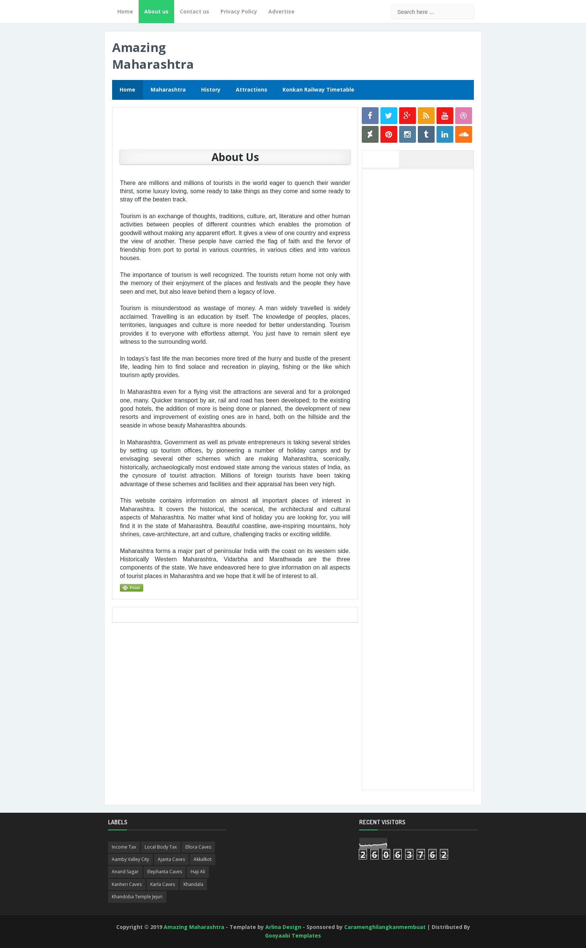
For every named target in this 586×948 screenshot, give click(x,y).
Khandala (193, 884)
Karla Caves (162, 884)
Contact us (194, 11)
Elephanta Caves (164, 871)
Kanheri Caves (127, 884)
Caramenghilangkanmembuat (385, 926)
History (210, 89)
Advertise (281, 11)
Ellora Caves (198, 847)
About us (156, 11)
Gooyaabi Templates (293, 935)
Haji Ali (198, 871)
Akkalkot (203, 859)
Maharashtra (168, 89)
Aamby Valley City (130, 859)
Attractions (251, 89)
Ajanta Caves (171, 859)
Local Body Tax (161, 847)
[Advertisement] (421, 285)
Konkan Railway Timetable (318, 89)
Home (125, 11)
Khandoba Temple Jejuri (137, 896)
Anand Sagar (125, 871)
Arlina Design (283, 926)
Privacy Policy (238, 11)
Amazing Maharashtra (153, 55)
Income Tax (124, 847)
